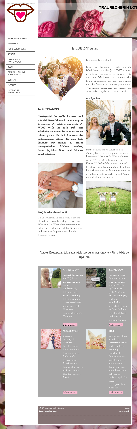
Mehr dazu (69, 324)
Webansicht (124, 410)
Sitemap (60, 407)
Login (127, 407)
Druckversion (47, 407)
